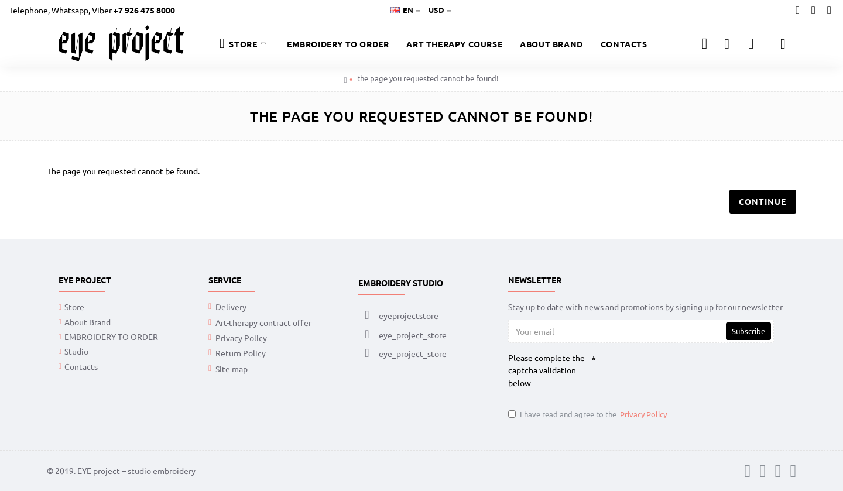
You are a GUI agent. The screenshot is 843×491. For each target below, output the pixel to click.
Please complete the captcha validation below (546, 370)
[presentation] (685, 374)
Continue (760, 202)
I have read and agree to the (588, 414)
